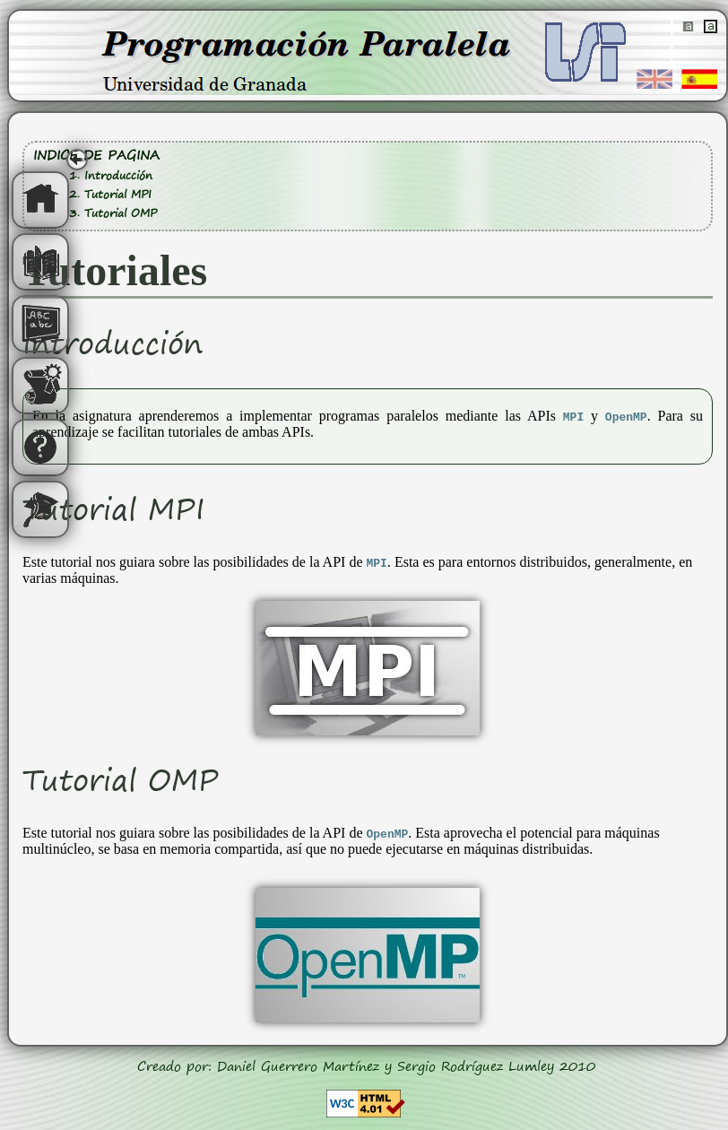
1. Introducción (110, 175)
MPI (573, 416)
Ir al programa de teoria (40, 262)
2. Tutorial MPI (110, 194)
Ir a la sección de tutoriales (40, 324)
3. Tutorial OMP (113, 213)
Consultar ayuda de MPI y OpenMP (40, 447)
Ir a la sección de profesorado (40, 509)
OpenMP (626, 416)
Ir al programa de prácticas (40, 386)
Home (40, 200)
